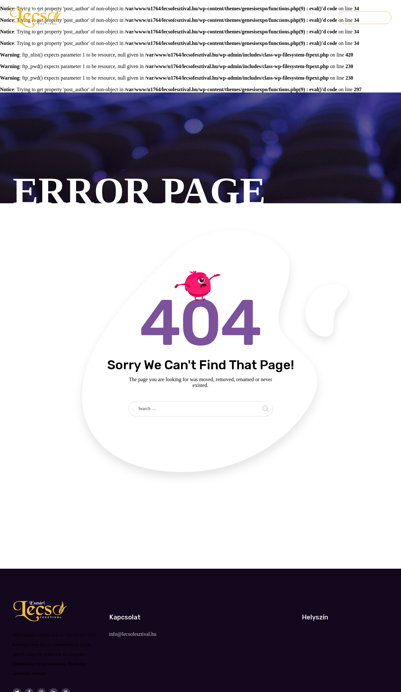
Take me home (200, 430)
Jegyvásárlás (364, 17)
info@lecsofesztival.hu (133, 634)
